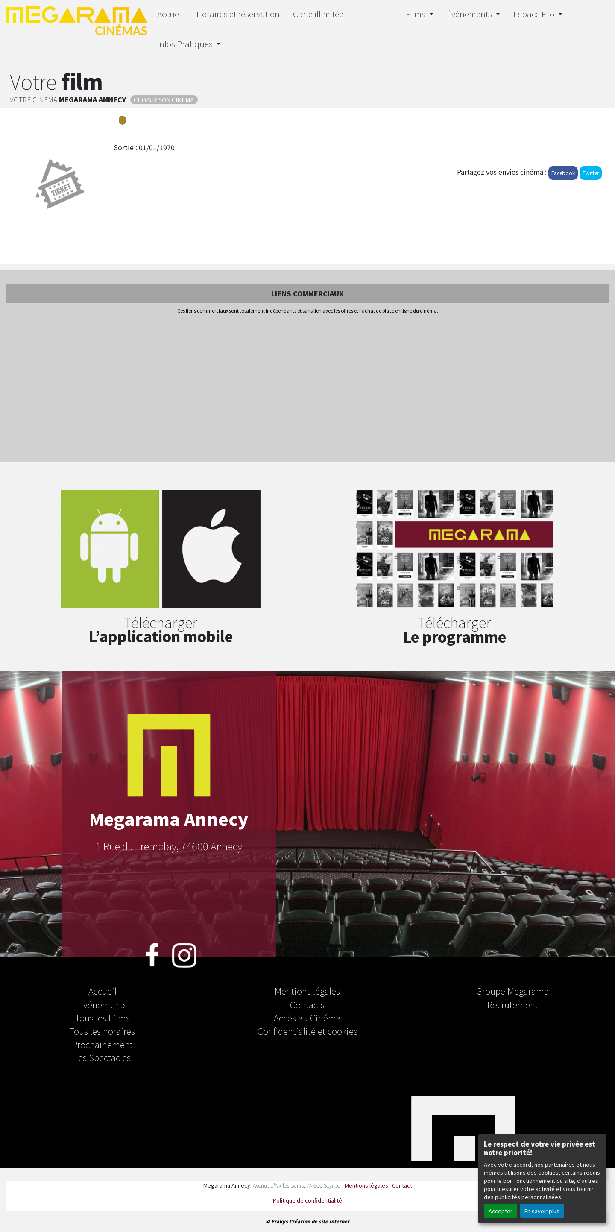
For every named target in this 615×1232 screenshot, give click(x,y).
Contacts (307, 1004)
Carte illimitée (318, 14)
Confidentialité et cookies (307, 1030)
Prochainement (102, 1044)
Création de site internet (319, 1221)
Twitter (591, 172)
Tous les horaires (102, 1030)
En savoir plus (541, 1211)
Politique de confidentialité (307, 1200)
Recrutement (512, 1004)
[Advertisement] (307, 389)
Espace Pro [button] (534, 14)
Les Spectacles (102, 1057)
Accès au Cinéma (307, 1017)
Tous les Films (102, 1017)
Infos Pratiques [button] (185, 44)
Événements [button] (470, 14)
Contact (402, 1185)
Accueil (170, 14)
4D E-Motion (374, 15)
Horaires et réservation (238, 14)
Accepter (500, 1211)
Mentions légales (307, 990)
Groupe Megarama (512, 990)
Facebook (563, 172)
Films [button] (416, 14)
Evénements (102, 1004)
